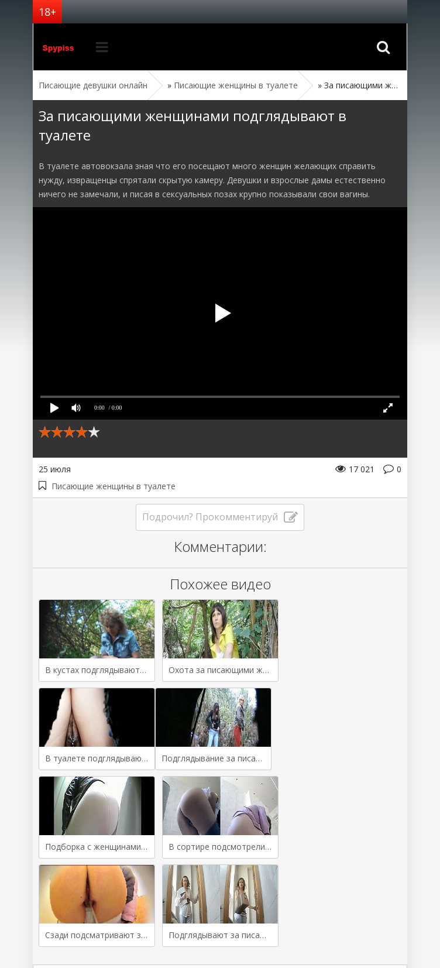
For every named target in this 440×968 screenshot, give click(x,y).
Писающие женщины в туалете (113, 486)
